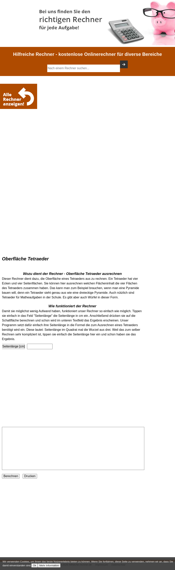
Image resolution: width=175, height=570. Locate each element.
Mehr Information (49, 565)
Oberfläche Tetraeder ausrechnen (94, 274)
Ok (34, 565)
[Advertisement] (19, 121)
